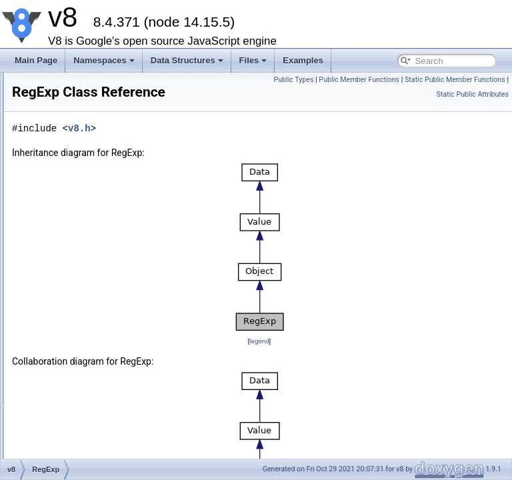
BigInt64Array (79, 125)
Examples (303, 60)
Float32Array (78, 96)
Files (253, 60)
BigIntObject (76, 213)
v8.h (239, 128)
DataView (72, 154)
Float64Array (78, 110)
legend (339, 341)
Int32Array (73, 81)
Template (71, 301)
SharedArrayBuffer (88, 169)
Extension (72, 404)
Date (63, 184)
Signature (72, 374)
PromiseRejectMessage (97, 448)
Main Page (36, 60)
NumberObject (80, 198)
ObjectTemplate (82, 360)
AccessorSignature (88, 389)
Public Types (399, 79)
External (69, 286)
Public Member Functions (465, 79)
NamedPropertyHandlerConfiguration (120, 330)
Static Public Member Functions (455, 94)
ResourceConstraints (92, 418)
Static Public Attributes (473, 109)
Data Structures (187, 60)
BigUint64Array (82, 140)
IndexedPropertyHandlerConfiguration (122, 345)
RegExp (69, 272)
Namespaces (104, 60)
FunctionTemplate (86, 316)
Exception (72, 433)
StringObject (77, 242)
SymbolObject (80, 257)
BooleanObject (81, 228)
